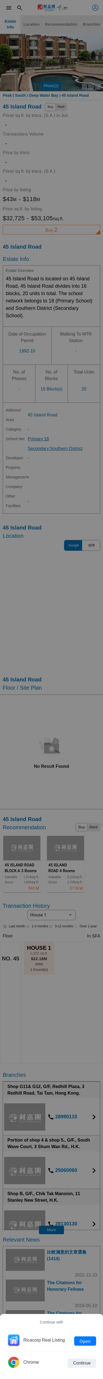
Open (85, 1341)
